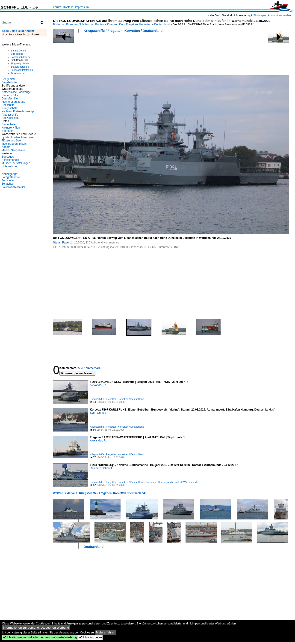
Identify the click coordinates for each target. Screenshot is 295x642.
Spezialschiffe (10, 118)
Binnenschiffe (10, 95)
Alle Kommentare (89, 368)
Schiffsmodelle (11, 160)
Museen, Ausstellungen (16, 163)
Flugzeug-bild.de (20, 63)
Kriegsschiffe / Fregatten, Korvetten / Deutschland (123, 31)
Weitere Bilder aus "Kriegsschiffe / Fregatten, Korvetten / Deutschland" (99, 493)
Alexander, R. (98, 385)
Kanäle (6, 147)
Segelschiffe (9, 82)
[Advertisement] (137, 55)
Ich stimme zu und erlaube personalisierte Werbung (40, 637)
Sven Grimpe (98, 412)
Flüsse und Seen (12, 140)
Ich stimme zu (90, 637)
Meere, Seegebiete (13, 150)
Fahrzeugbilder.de (20, 57)
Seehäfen (7, 130)
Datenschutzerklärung (14, 187)
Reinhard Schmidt (101, 468)
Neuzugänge (9, 174)
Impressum (81, 7)
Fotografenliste (11, 177)
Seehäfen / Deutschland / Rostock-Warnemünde (171, 482)
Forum (57, 7)
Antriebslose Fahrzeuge (16, 92)
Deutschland (162, 24)
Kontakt (68, 7)
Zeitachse (8, 183)
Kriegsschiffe (115, 24)
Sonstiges (8, 156)
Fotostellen (8, 180)
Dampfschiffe (10, 98)
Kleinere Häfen (11, 127)
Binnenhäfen (9, 124)
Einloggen (260, 15)
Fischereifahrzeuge (13, 101)
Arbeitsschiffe (10, 114)
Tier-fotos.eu (17, 73)
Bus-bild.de (17, 53)
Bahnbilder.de (18, 50)
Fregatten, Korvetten (138, 24)
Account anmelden (279, 15)
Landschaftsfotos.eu (22, 70)
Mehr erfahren (105, 632)
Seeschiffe (8, 105)
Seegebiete (9, 79)
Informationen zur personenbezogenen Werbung (36, 627)
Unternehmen (10, 166)
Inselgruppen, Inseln (14, 143)
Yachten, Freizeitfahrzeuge (18, 111)
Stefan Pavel (61, 242)
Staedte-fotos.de (20, 66)
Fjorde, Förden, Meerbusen (18, 137)
